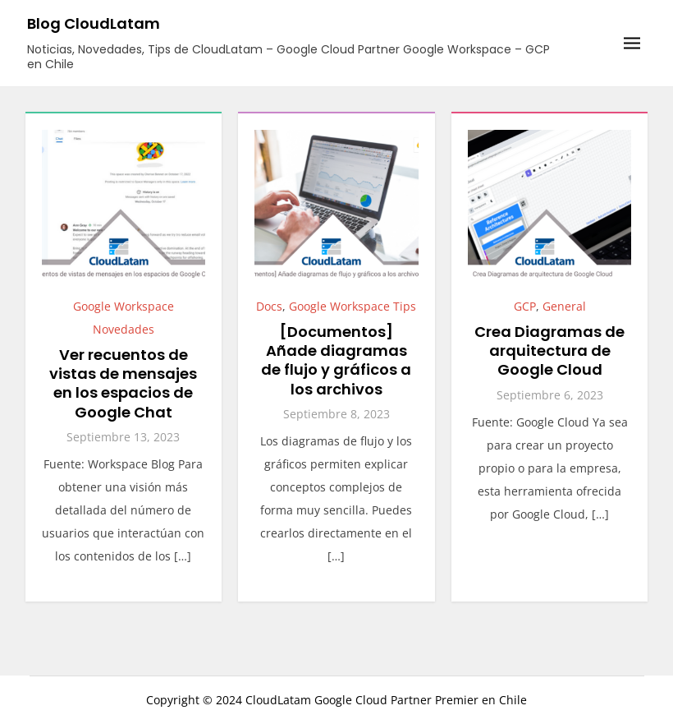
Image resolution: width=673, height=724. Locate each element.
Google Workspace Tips (352, 306)
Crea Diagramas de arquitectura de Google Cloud (549, 350)
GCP (525, 306)
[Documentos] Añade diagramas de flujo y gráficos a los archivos (336, 360)
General (564, 306)
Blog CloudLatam (93, 23)
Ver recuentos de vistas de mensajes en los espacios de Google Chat (123, 383)
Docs (269, 306)
